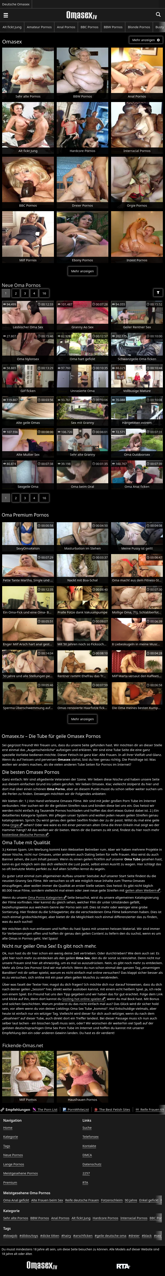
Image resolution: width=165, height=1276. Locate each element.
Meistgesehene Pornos (20, 1173)
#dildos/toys (29, 1235)
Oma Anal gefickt (16, 1200)
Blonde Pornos (139, 27)
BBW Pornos (113, 27)
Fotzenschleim (112, 1200)
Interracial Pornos (133, 1218)
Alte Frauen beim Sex (47, 1200)
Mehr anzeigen (146, 40)
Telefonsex (90, 1136)
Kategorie (10, 1136)
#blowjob (10, 1235)
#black (147, 1235)
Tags (6, 1146)
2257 (86, 1173)
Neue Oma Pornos (21, 285)
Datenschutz (91, 1164)
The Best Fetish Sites (112, 1109)
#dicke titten (49, 1235)
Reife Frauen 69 (150, 1109)
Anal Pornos (66, 27)
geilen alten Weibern (141, 890)
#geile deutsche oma (110, 1235)
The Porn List (45, 1109)
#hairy (66, 1235)
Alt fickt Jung (12, 27)
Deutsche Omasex (16, 4)
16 (44, 293)
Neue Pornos (13, 1155)
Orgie (14, 825)
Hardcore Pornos (105, 1218)
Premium (10, 1182)
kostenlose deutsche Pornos (23, 834)
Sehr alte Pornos (15, 1218)
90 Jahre (131, 1200)
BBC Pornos (89, 27)
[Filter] (158, 293)
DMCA (87, 1155)
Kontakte (89, 1146)
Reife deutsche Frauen (82, 1200)
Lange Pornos (13, 1164)
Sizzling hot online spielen (81, 999)
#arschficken (83, 1235)
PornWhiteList (76, 1109)
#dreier (134, 1235)
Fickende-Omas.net (22, 1045)
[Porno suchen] (5, 15)
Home (7, 1127)
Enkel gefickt (148, 1200)
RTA (85, 1182)
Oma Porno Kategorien (45, 897)
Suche (87, 1127)
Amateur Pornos (39, 27)
